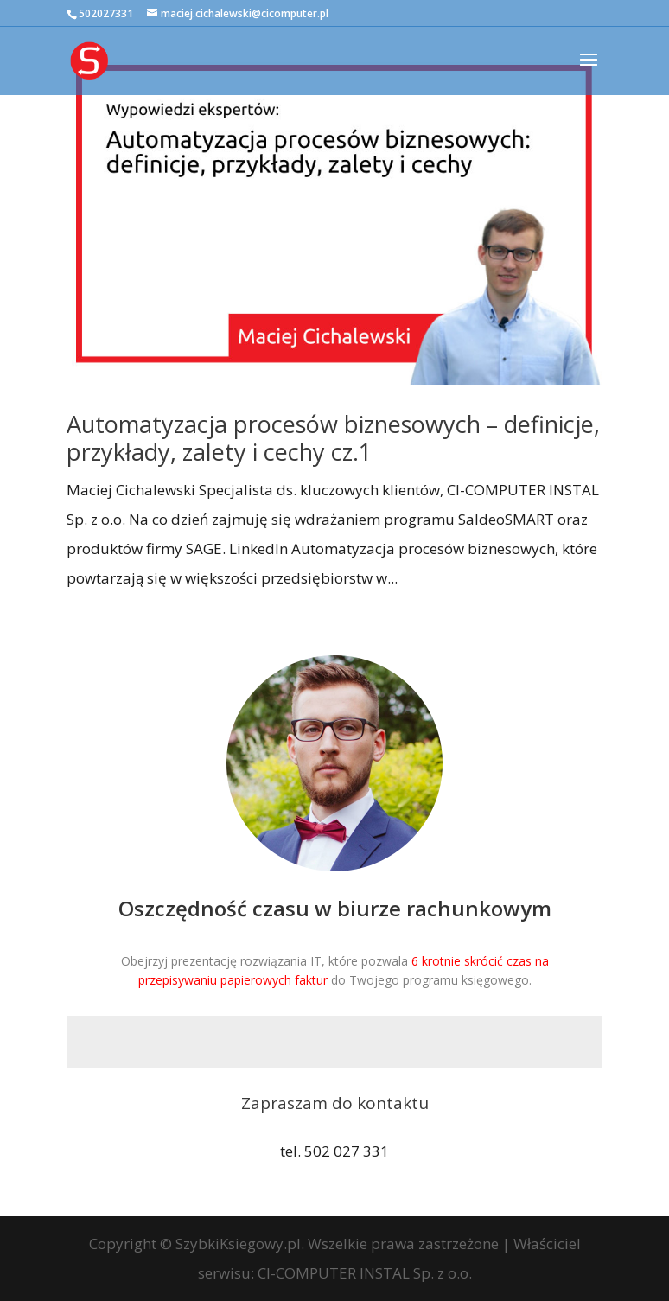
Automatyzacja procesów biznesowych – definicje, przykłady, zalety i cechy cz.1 (333, 438)
